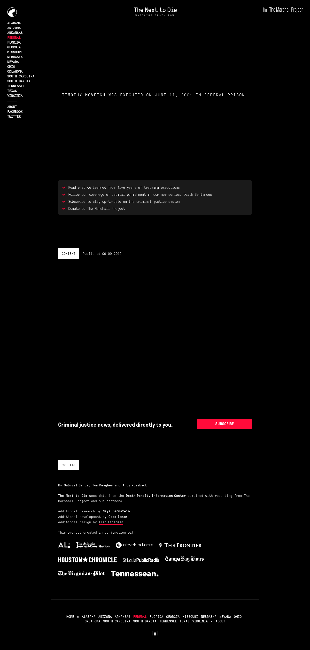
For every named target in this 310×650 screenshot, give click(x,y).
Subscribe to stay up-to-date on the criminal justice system (124, 201)
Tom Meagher (102, 485)
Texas (12, 90)
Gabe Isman (117, 516)
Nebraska (15, 56)
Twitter (14, 116)
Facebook (15, 111)
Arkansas (15, 32)
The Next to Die (155, 9)
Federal (14, 37)
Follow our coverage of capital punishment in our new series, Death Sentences (140, 194)
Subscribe (224, 424)
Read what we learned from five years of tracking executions (124, 187)
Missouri (15, 52)
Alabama (14, 23)
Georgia (14, 47)
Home (70, 616)
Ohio (11, 66)
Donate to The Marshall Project (96, 208)
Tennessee (16, 85)
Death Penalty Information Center (156, 495)
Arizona (14, 27)
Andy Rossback (135, 485)
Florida (14, 42)
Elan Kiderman (111, 522)
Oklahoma (15, 71)
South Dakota (19, 81)
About (12, 106)
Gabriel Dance (76, 485)
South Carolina (20, 76)
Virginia (15, 95)
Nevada (13, 61)
